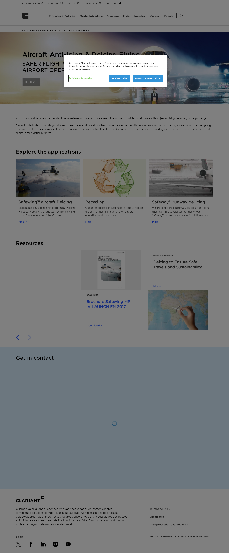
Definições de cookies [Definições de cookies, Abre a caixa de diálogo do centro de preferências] (80, 78)
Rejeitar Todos (119, 78)
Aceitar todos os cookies (148, 78)
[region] (115, 71)
